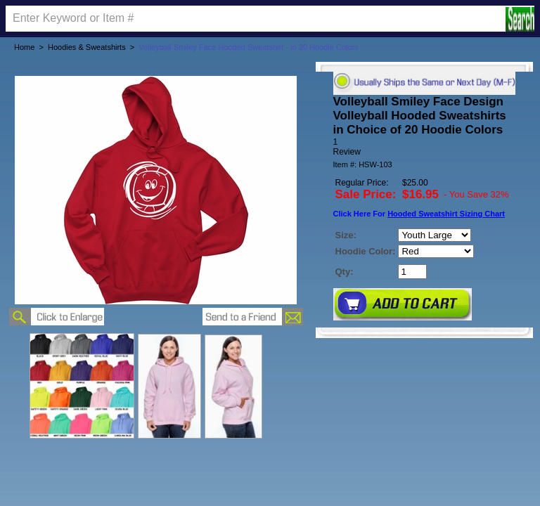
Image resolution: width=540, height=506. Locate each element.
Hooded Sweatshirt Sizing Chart (446, 213)
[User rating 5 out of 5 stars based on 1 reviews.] (424, 147)
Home (24, 47)
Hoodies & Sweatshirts (87, 47)
